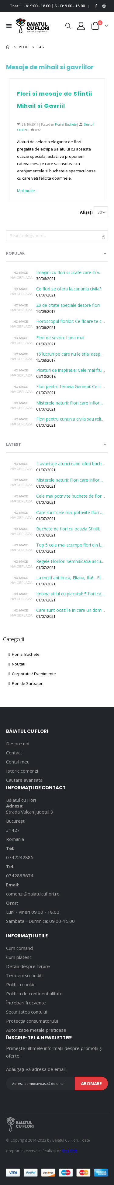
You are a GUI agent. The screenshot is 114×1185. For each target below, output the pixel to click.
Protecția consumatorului (32, 1021)
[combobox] (57, 235)
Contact (14, 753)
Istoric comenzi (22, 771)
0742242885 (19, 857)
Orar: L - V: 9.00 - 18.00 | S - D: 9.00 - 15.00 (47, 5)
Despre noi (17, 743)
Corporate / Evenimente (32, 673)
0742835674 (19, 875)
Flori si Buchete (66, 124)
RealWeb (70, 1150)
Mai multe (26, 190)
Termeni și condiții (24, 975)
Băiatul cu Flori (21, 800)
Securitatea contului (26, 1012)
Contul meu (17, 762)
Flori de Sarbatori (26, 683)
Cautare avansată (24, 780)
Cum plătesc (19, 957)
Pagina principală (8, 47)
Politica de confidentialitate (34, 993)
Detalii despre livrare (28, 966)
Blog (24, 47)
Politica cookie (21, 984)
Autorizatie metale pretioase (36, 1030)
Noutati (17, 664)
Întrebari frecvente (26, 1003)
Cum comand (19, 948)
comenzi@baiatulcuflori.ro (33, 894)
